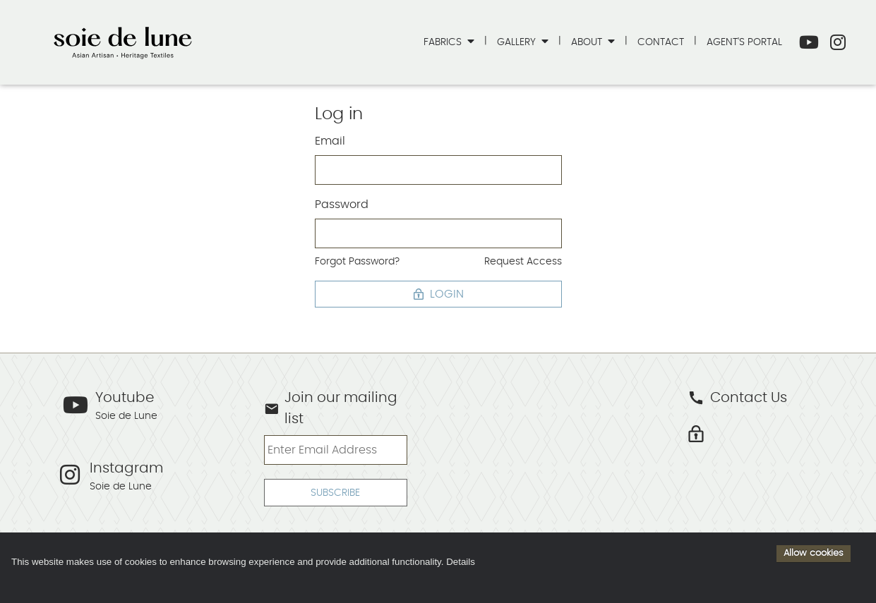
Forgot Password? (357, 261)
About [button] (588, 42)
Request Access (523, 261)
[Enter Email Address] (335, 450)
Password (341, 204)
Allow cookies (814, 553)
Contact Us (737, 397)
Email (330, 141)
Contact (660, 42)
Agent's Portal (744, 42)
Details (460, 561)
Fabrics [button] (444, 42)
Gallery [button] (518, 42)
